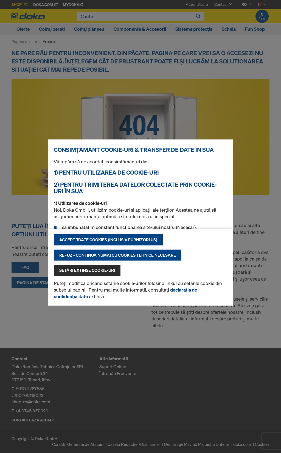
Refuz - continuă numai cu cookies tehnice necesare (117, 255)
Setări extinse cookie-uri (87, 270)
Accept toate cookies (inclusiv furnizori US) (108, 239)
